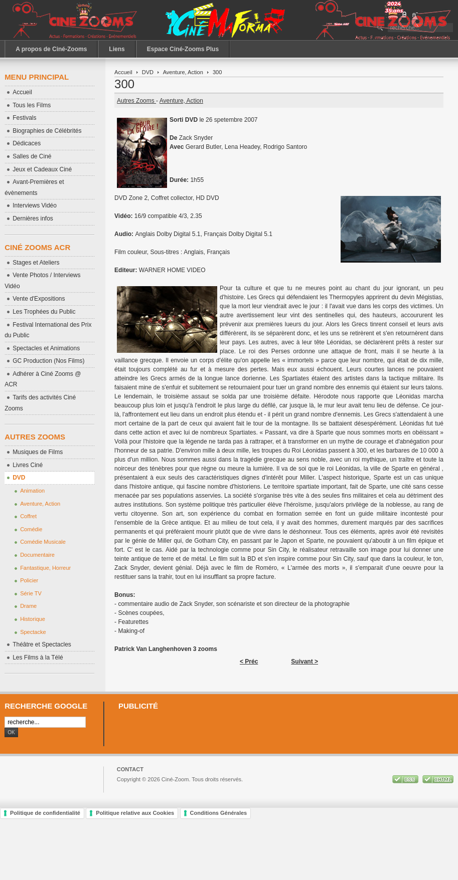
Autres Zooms (136, 100)
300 (124, 84)
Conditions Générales (218, 813)
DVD (148, 72)
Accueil (123, 72)
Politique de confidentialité (45, 813)
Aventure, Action (183, 72)
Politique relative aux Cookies (135, 813)
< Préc (249, 661)
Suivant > (304, 661)
